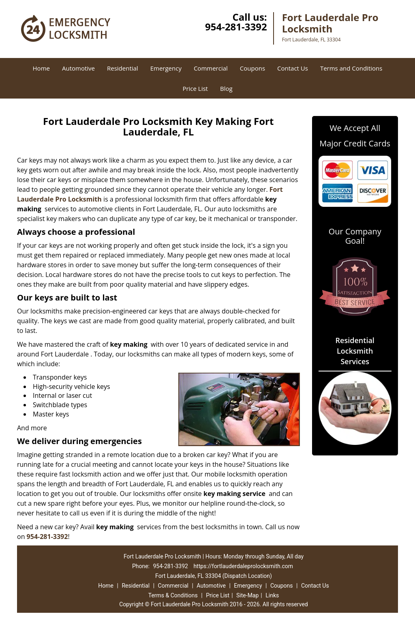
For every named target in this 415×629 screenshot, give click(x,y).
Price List (195, 88)
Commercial (211, 68)
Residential (122, 68)
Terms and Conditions (351, 68)
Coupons (252, 68)
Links (272, 595)
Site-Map (247, 595)
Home (41, 68)
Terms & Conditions (173, 595)
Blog (226, 88)
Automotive (78, 68)
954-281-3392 (236, 26)
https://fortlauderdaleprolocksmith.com (243, 566)
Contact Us (292, 68)
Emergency (166, 68)
